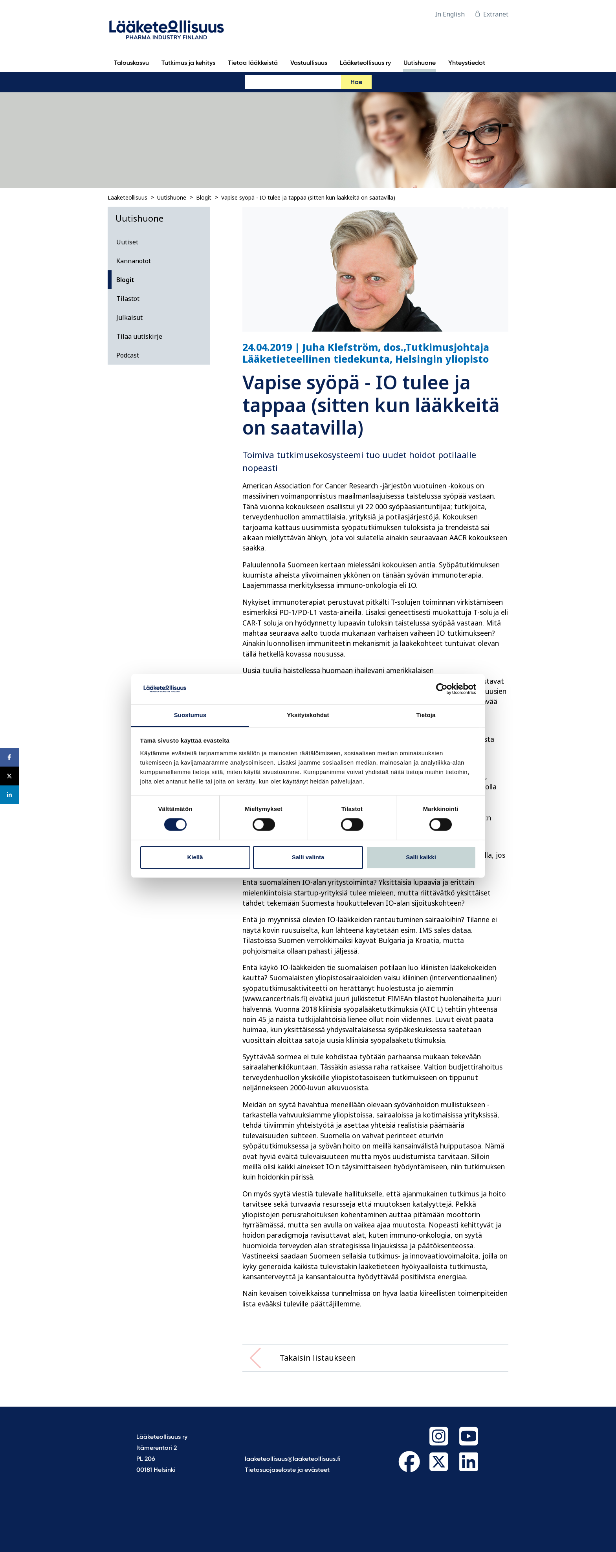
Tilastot (127, 298)
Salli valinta (308, 857)
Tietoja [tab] (426, 715)
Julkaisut (129, 317)
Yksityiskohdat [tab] (308, 715)
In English (450, 14)
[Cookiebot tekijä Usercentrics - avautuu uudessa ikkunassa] (441, 689)
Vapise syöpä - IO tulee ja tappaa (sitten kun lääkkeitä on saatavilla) (308, 197)
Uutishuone (171, 197)
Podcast (127, 355)
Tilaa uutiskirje (139, 336)
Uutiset (127, 242)
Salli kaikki (421, 857)
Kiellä (195, 857)
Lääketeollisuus (127, 197)
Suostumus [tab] (190, 715)
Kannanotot (133, 261)
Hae (356, 82)
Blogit (203, 197)
